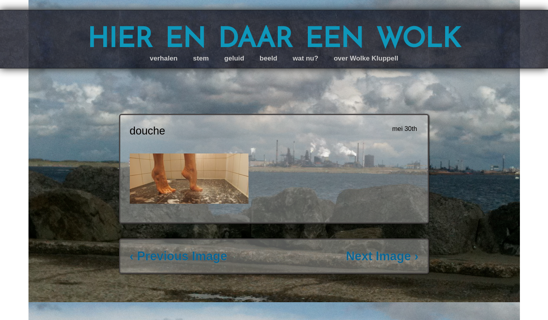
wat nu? (306, 58)
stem (201, 58)
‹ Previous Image (178, 256)
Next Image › (382, 256)
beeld (268, 58)
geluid (234, 58)
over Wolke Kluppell (366, 58)
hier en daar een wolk (274, 37)
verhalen (163, 58)
